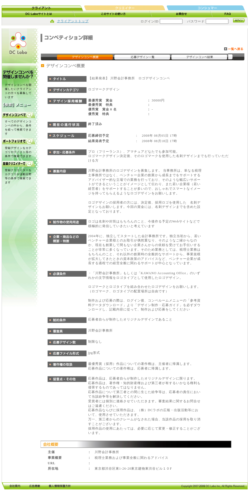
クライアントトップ (73, 21)
